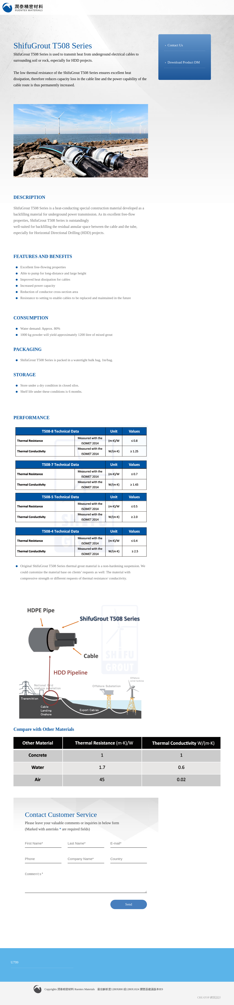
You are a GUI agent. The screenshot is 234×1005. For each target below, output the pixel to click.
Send (128, 904)
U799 (14, 962)
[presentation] (59, 909)
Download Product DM (184, 62)
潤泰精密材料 (22, 8)
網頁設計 (215, 997)
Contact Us (175, 45)
